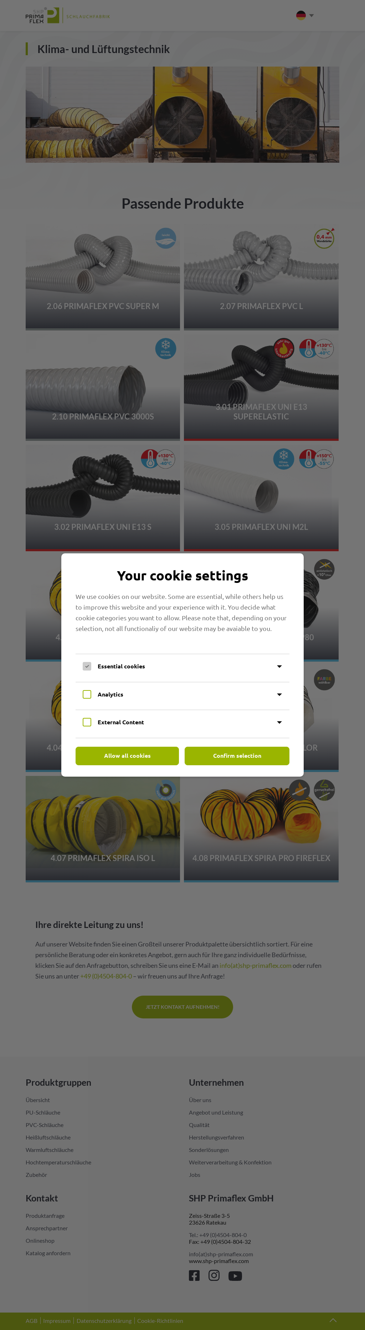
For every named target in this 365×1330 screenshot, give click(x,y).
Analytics (110, 694)
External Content (121, 722)
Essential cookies (121, 666)
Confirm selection (237, 755)
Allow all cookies (127, 755)
